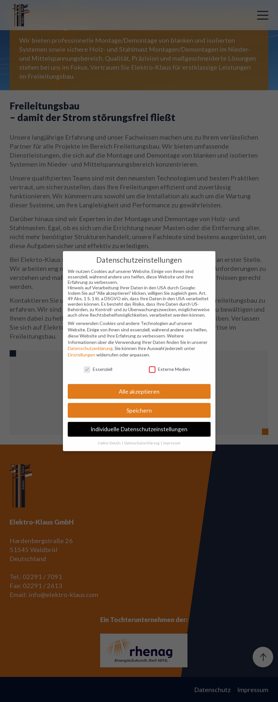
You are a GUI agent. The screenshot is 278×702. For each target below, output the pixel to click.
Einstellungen (81, 361)
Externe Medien (169, 375)
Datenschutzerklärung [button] (142, 450)
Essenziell (98, 375)
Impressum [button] (171, 450)
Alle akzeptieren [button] (139, 398)
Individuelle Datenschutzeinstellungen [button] (139, 436)
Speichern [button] (139, 417)
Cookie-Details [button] (109, 450)
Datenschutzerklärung (90, 355)
